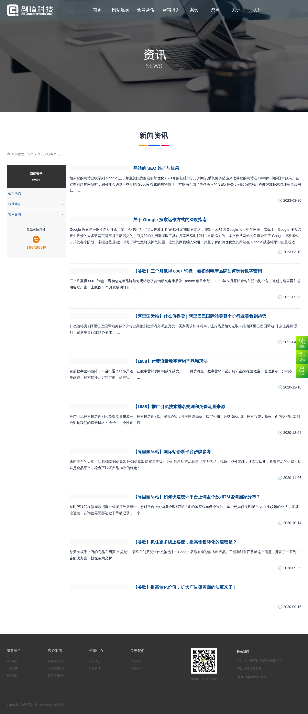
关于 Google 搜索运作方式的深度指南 (170, 219)
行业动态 (36, 204)
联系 (257, 9)
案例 (194, 9)
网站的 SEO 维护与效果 (156, 168)
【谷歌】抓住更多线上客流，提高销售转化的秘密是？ (185, 542)
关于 (236, 9)
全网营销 (145, 9)
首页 (97, 9)
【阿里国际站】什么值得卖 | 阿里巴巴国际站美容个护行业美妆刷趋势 (199, 316)
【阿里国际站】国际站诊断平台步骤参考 (172, 451)
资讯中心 (96, 651)
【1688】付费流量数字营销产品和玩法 (170, 361)
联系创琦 (135, 668)
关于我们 (137, 651)
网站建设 (120, 9)
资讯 (215, 9)
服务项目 (14, 651)
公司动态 (36, 193)
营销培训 (171, 9)
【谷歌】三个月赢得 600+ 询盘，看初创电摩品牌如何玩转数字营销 (197, 271)
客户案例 (36, 215)
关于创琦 (135, 661)
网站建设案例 (56, 661)
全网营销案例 (56, 668)
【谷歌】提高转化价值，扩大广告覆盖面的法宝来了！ (185, 587)
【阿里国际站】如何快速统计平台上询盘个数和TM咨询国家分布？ (196, 496)
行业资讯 (53, 154)
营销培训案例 (56, 675)
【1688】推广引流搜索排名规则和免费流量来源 (179, 406)
